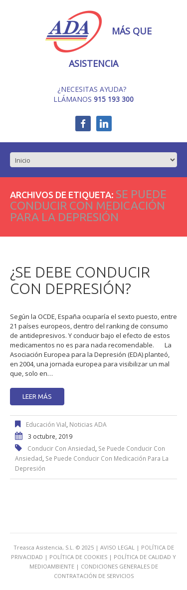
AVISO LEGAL (117, 547)
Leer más (37, 396)
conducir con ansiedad (61, 448)
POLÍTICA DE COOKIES (78, 557)
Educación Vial (46, 424)
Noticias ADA (88, 424)
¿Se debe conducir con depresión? (80, 280)
